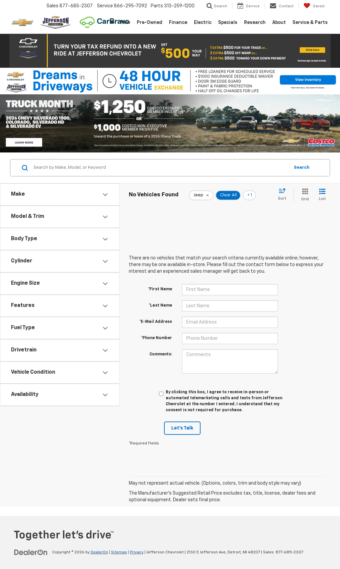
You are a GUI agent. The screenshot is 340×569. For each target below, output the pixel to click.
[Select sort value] (284, 194)
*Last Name (160, 306)
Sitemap (119, 552)
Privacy (136, 552)
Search (301, 167)
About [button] (279, 22)
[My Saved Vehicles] (313, 6)
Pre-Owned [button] (149, 22)
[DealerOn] (31, 552)
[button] (170, 50)
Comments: (160, 354)
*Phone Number (156, 338)
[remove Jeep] (201, 195)
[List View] (322, 195)
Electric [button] (203, 22)
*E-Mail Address (155, 322)
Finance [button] (178, 22)
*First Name (160, 289)
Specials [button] (227, 22)
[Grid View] (304, 195)
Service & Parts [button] (310, 22)
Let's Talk (182, 428)
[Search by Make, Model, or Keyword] (160, 168)
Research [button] (255, 22)
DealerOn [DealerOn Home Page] (99, 552)
